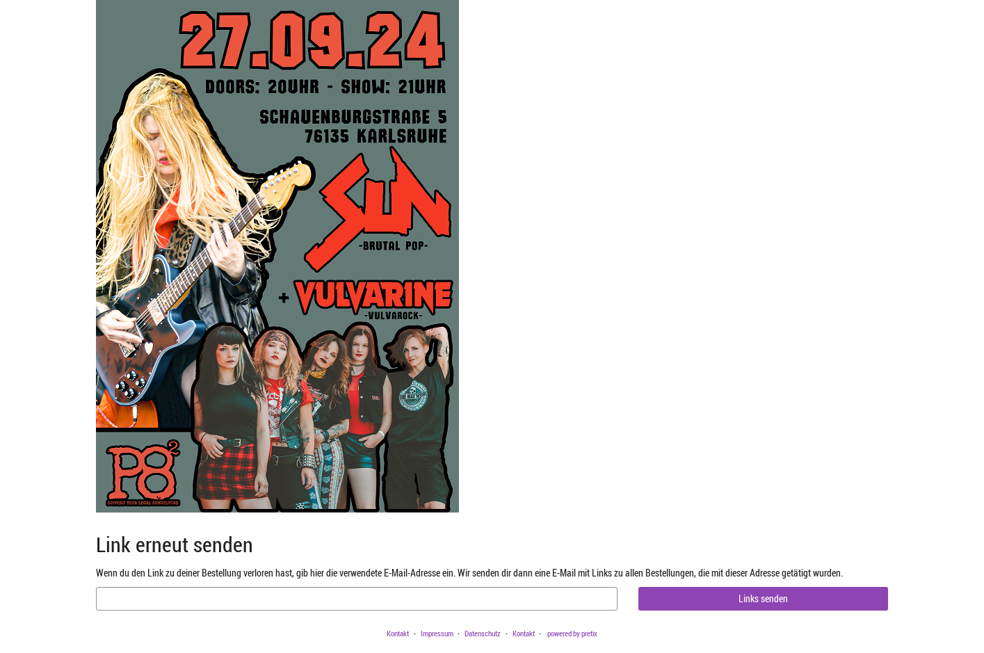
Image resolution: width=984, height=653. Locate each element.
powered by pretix (572, 633)
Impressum (437, 633)
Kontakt (398, 633)
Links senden (763, 598)
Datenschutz (483, 633)
